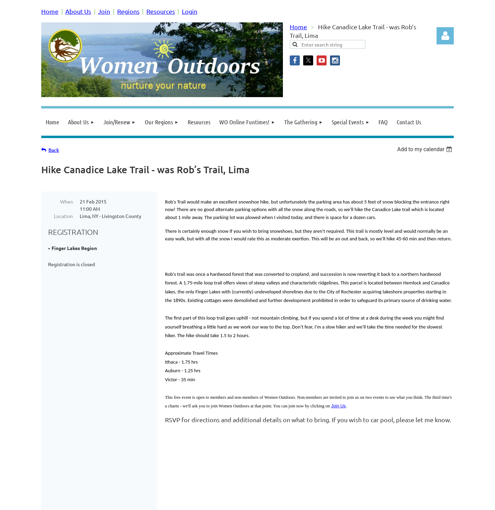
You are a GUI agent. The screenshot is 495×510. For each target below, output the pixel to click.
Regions (128, 11)
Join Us (338, 406)
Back (53, 150)
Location (63, 216)
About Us (78, 11)
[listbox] (425, 149)
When (66, 201)
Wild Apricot (371, 501)
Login (189, 11)
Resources (160, 11)
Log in (445, 35)
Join (104, 11)
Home (49, 11)
